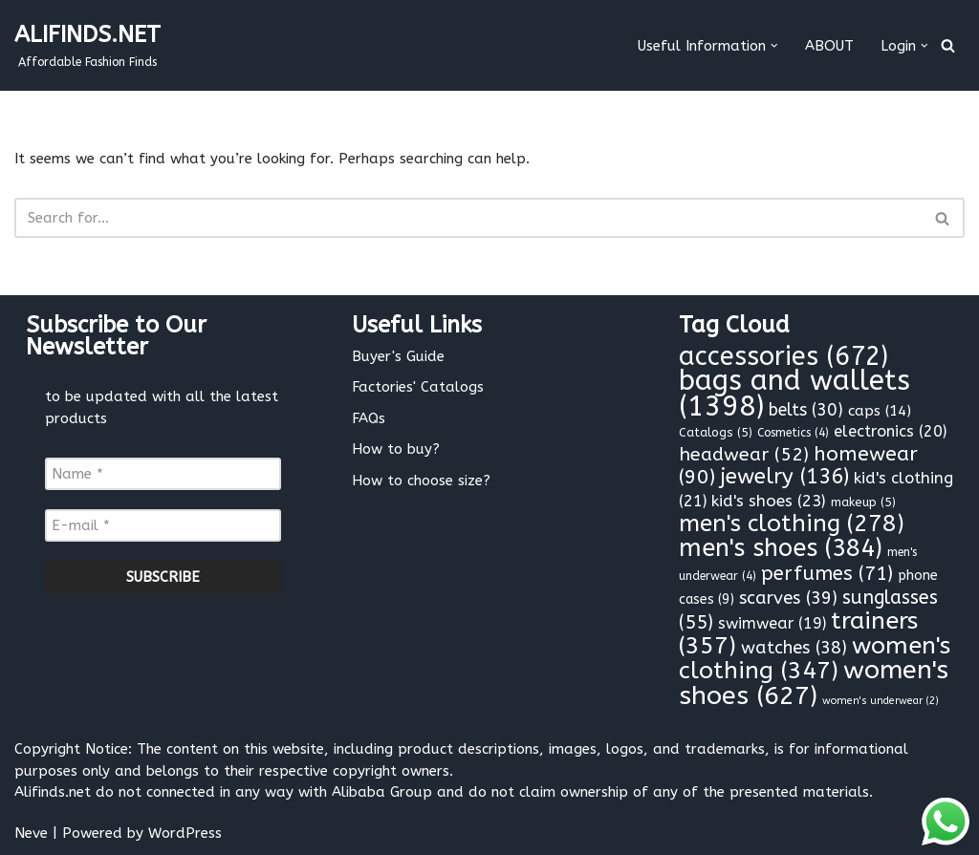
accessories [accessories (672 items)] (783, 356)
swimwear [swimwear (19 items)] (772, 623)
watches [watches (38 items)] (794, 647)
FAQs (368, 418)
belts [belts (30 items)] (806, 410)
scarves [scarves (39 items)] (788, 598)
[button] (774, 46)
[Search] (948, 45)
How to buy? (396, 449)
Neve (31, 833)
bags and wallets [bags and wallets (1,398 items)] (794, 393)
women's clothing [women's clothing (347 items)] (814, 658)
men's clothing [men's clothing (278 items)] (791, 523)
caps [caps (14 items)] (879, 410)
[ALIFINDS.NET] (87, 45)
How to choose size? (421, 480)
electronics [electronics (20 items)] (890, 431)
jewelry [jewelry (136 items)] (784, 476)
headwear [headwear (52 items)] (744, 454)
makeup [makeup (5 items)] (863, 502)
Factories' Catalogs (418, 386)
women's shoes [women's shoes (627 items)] (813, 682)
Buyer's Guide (398, 356)
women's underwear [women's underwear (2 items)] (880, 701)
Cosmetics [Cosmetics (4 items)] (793, 432)
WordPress (185, 833)
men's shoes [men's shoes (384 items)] (780, 548)
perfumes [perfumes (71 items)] (827, 573)
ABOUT (829, 45)
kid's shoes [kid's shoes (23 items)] (768, 500)
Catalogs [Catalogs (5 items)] (715, 432)
